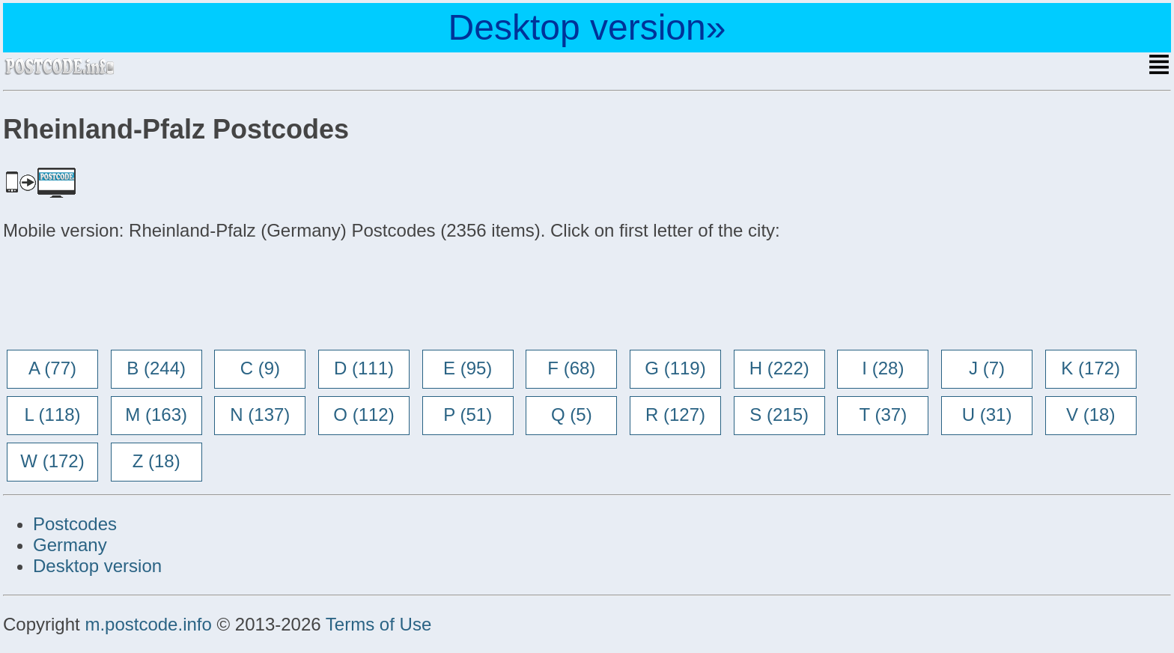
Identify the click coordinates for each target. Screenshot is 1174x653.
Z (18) (156, 461)
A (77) (52, 368)
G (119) (675, 368)
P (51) (467, 414)
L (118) (52, 414)
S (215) (779, 414)
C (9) (260, 368)
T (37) (883, 414)
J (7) (987, 368)
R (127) (675, 414)
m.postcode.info (148, 624)
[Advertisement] (123, 296)
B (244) (156, 368)
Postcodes (75, 524)
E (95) (467, 368)
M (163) (156, 414)
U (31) (987, 414)
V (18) (1090, 414)
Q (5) (571, 414)
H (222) (779, 368)
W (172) (52, 461)
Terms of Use (378, 624)
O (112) (363, 414)
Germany (70, 545)
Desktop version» (587, 27)
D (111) (364, 368)
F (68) (571, 368)
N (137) (260, 414)
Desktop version (97, 566)
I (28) (883, 368)
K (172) (1090, 368)
